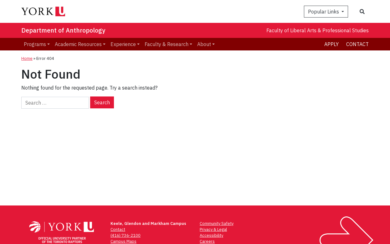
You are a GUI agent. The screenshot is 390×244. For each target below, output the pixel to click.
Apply (331, 44)
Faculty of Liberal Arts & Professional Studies (317, 30)
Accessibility (211, 235)
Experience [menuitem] (123, 44)
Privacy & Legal (213, 229)
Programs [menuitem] (35, 44)
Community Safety (216, 223)
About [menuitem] (204, 44)
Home (27, 58)
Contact (357, 44)
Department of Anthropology (63, 30)
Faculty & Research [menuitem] (166, 44)
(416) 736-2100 (125, 235)
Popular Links (324, 11)
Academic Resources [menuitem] (78, 44)
